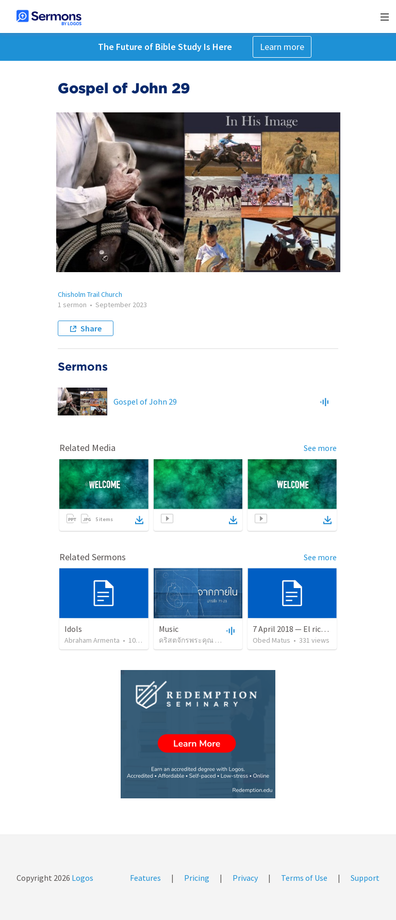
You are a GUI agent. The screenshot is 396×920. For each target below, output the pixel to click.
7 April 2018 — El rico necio (299, 629)
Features (145, 878)
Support (365, 878)
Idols (73, 629)
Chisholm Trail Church (90, 294)
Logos (81, 878)
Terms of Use (304, 878)
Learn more (282, 47)
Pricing (196, 878)
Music (168, 629)
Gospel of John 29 (145, 401)
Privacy (245, 878)
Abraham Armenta (92, 640)
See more (320, 448)
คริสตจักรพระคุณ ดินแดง (198, 640)
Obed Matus (271, 640)
